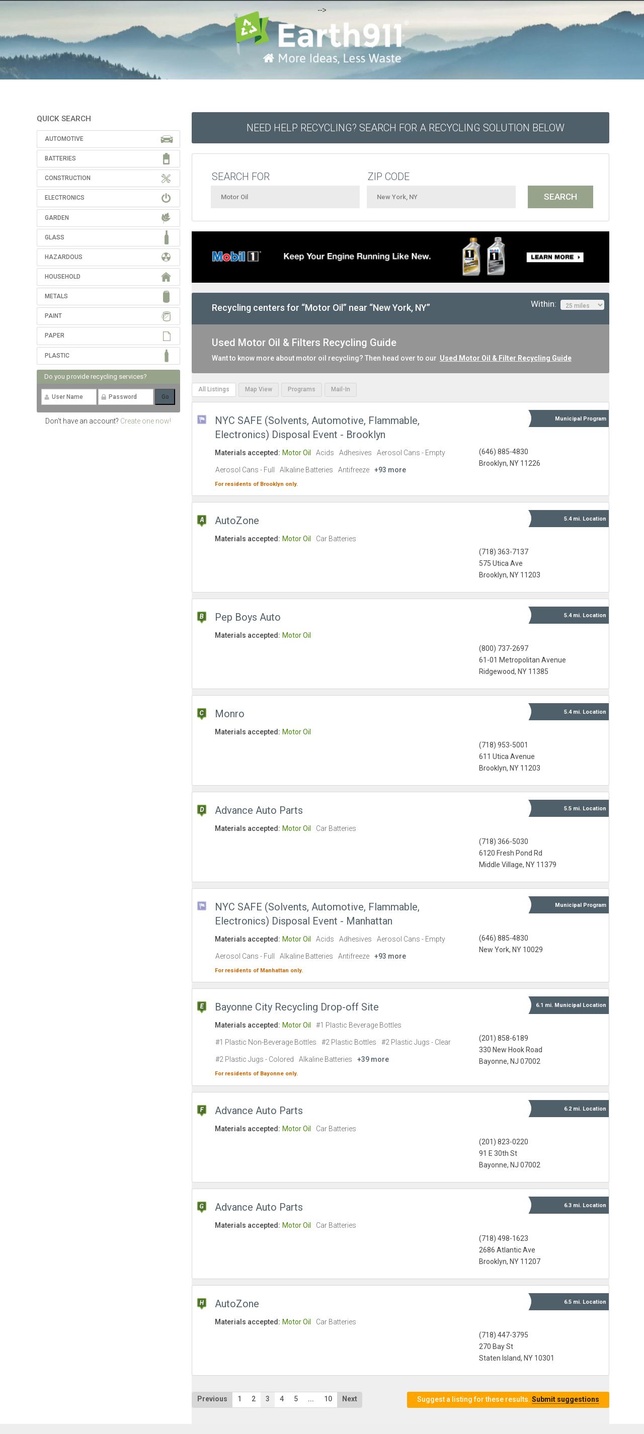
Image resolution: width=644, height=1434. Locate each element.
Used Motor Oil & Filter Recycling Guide (506, 358)
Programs (301, 389)
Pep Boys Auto (248, 617)
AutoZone (237, 521)
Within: (567, 304)
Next (349, 1399)
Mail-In (340, 389)
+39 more (373, 1059)
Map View (258, 389)
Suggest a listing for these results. (508, 1399)
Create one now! (145, 421)
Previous (212, 1399)
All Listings (213, 389)
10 (328, 1399)
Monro (230, 714)
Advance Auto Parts (259, 810)
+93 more (390, 470)
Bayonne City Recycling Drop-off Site (297, 1007)
